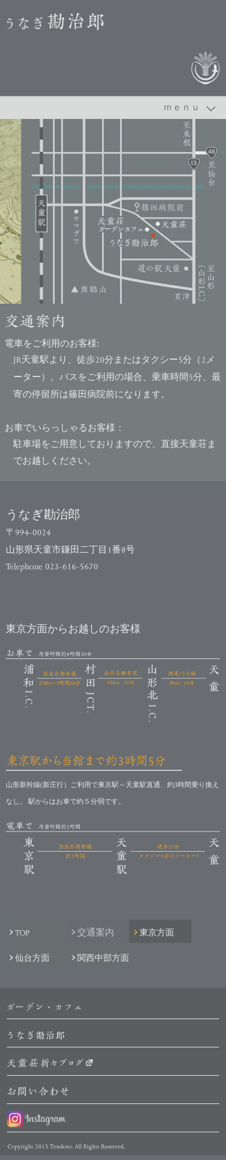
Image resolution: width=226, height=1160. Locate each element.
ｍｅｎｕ (181, 107)
